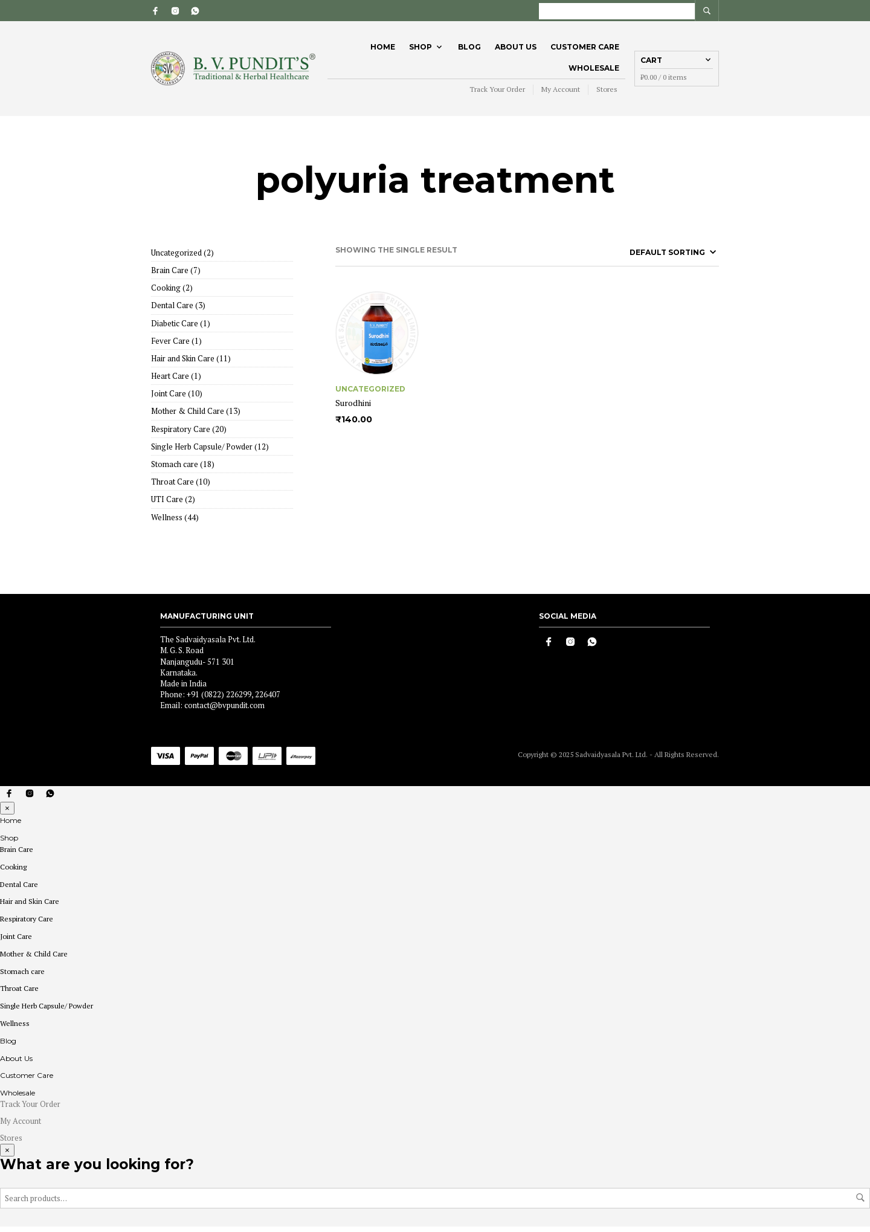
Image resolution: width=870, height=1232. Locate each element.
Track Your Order (497, 92)
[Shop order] (650, 257)
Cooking (13, 871)
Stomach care (22, 976)
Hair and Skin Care (29, 906)
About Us (515, 49)
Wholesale (594, 70)
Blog (469, 49)
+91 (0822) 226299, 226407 (233, 699)
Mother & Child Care (34, 958)
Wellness (15, 1028)
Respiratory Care (26, 924)
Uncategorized (370, 393)
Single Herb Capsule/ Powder (46, 1011)
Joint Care (16, 941)
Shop (420, 49)
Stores (606, 92)
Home (382, 49)
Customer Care (584, 49)
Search (860, 1203)
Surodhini (353, 407)
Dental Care (19, 889)
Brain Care (16, 854)
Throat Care (19, 993)
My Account (560, 92)
